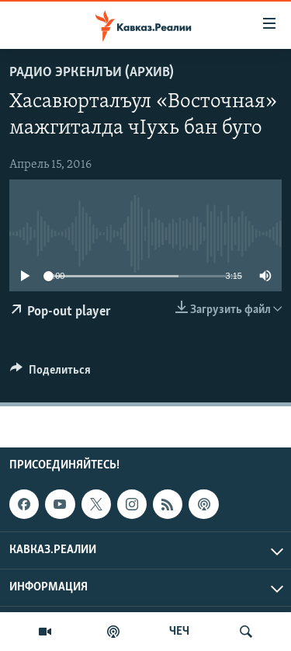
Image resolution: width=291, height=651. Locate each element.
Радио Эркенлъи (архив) (91, 72)
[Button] (50, 373)
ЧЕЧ (179, 631)
